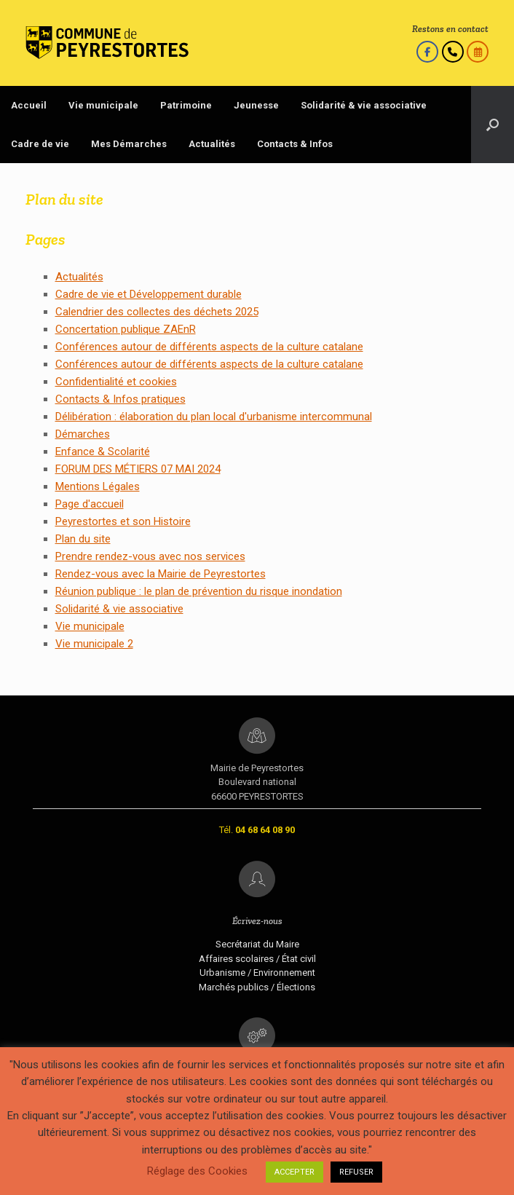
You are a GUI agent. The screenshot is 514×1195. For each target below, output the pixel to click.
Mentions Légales (97, 486)
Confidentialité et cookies (116, 381)
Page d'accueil (89, 503)
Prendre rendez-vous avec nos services (150, 556)
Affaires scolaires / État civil (257, 958)
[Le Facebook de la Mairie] (427, 52)
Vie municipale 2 (94, 643)
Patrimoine (186, 105)
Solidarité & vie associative (364, 105)
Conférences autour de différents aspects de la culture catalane (209, 346)
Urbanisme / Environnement (257, 972)
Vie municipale (103, 105)
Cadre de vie (40, 143)
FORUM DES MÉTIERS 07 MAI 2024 (138, 469)
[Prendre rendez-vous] (478, 52)
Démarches (82, 434)
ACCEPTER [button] (294, 1172)
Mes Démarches (129, 143)
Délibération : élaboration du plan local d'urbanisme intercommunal (213, 416)
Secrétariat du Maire (257, 944)
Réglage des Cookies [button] (197, 1171)
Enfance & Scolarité (102, 451)
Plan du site (83, 538)
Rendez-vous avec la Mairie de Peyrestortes (160, 573)
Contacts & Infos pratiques (120, 399)
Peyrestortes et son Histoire (123, 521)
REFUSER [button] (356, 1172)
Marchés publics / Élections (257, 987)
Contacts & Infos (295, 143)
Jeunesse (256, 105)
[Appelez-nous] (453, 52)
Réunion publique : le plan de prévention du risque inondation (198, 591)
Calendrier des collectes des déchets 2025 (156, 311)
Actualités (212, 143)
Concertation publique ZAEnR (125, 329)
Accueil (29, 105)
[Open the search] (492, 124)
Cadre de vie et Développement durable (148, 294)
